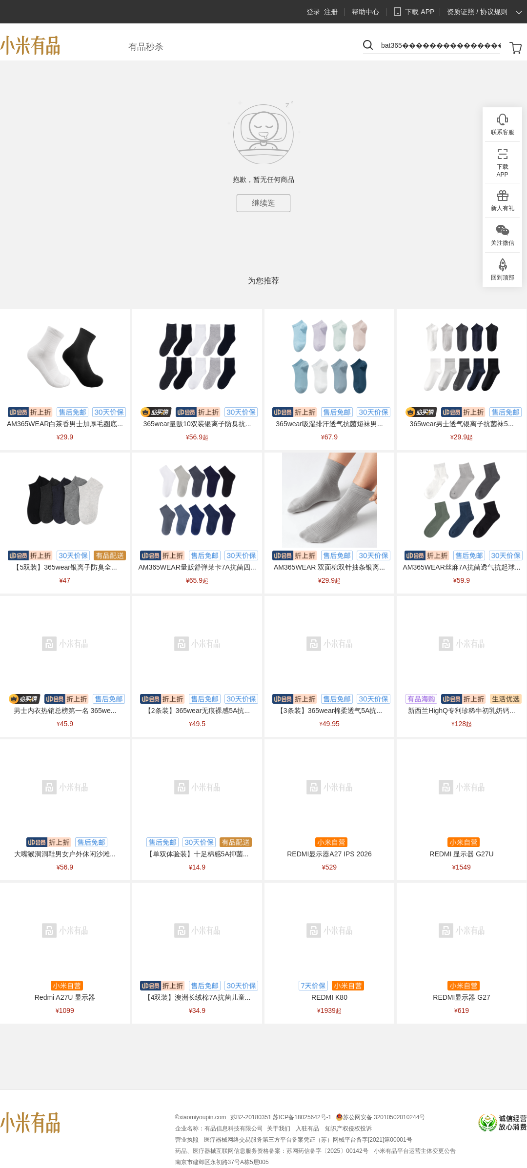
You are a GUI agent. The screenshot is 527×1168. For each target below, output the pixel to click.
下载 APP (412, 11)
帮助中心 (365, 12)
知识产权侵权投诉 (348, 1128)
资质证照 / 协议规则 (477, 12)
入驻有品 (308, 1128)
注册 (331, 12)
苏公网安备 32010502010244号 (384, 1117)
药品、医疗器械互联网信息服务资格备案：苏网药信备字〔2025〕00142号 (272, 1151)
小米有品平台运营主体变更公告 (415, 1151)
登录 (313, 12)
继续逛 (263, 203)
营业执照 (187, 1139)
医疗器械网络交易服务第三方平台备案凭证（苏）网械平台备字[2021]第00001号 (308, 1139)
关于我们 (279, 1128)
